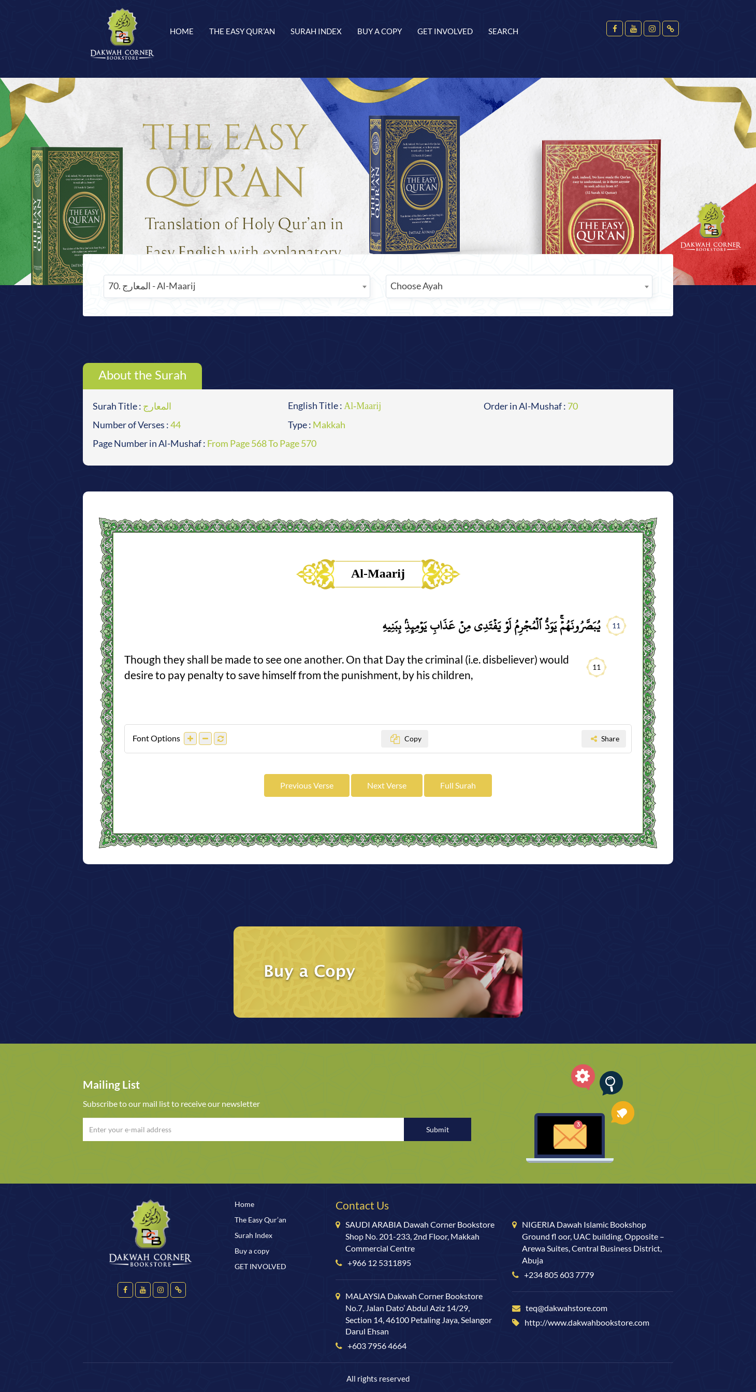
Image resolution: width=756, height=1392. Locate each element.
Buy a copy (379, 31)
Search (503, 31)
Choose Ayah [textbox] (416, 285)
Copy (405, 738)
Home (182, 31)
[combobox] (237, 286)
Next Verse (386, 785)
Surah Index (316, 31)
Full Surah (458, 785)
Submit (437, 1129)
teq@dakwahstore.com (566, 1308)
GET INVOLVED (445, 31)
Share (605, 738)
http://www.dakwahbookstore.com (587, 1322)
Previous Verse (306, 785)
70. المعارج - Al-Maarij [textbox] (152, 285)
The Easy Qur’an (242, 31)
